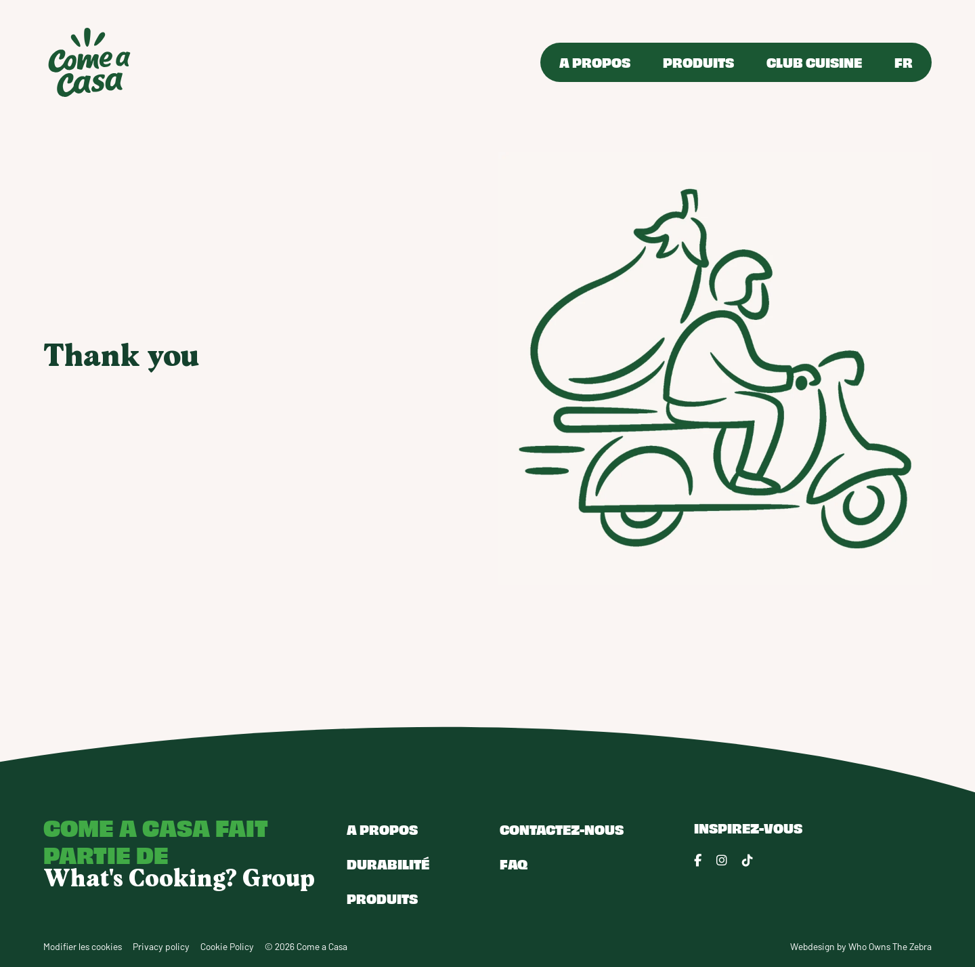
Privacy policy (161, 946)
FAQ (513, 863)
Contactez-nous (562, 829)
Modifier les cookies (82, 946)
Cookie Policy (227, 946)
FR (903, 62)
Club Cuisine (814, 62)
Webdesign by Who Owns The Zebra (861, 946)
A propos (594, 62)
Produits (698, 62)
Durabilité (388, 863)
